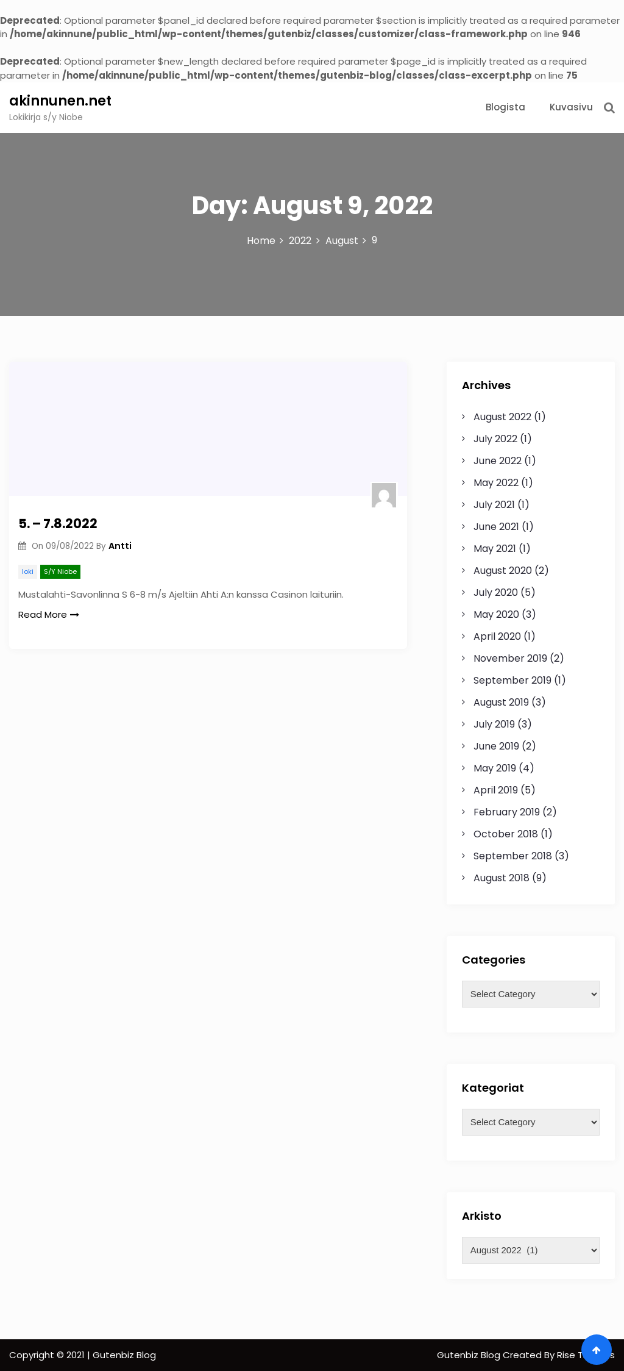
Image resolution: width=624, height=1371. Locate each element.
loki (28, 571)
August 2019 (501, 702)
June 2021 (496, 527)
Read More (48, 614)
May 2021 (494, 549)
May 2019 (494, 768)
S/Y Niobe (60, 571)
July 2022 (495, 439)
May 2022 (496, 483)
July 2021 (494, 505)
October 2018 (505, 834)
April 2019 (495, 790)
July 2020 (495, 592)
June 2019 (496, 746)
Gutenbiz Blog (470, 1354)
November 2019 (510, 658)
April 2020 (497, 636)
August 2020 (502, 571)
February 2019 (506, 812)
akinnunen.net (60, 100)
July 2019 (494, 724)
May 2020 (496, 614)
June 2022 (497, 461)
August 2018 (501, 878)
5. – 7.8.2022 (58, 523)
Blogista (505, 107)
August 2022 (502, 417)
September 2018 (512, 856)
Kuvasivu (571, 107)
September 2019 (512, 680)
